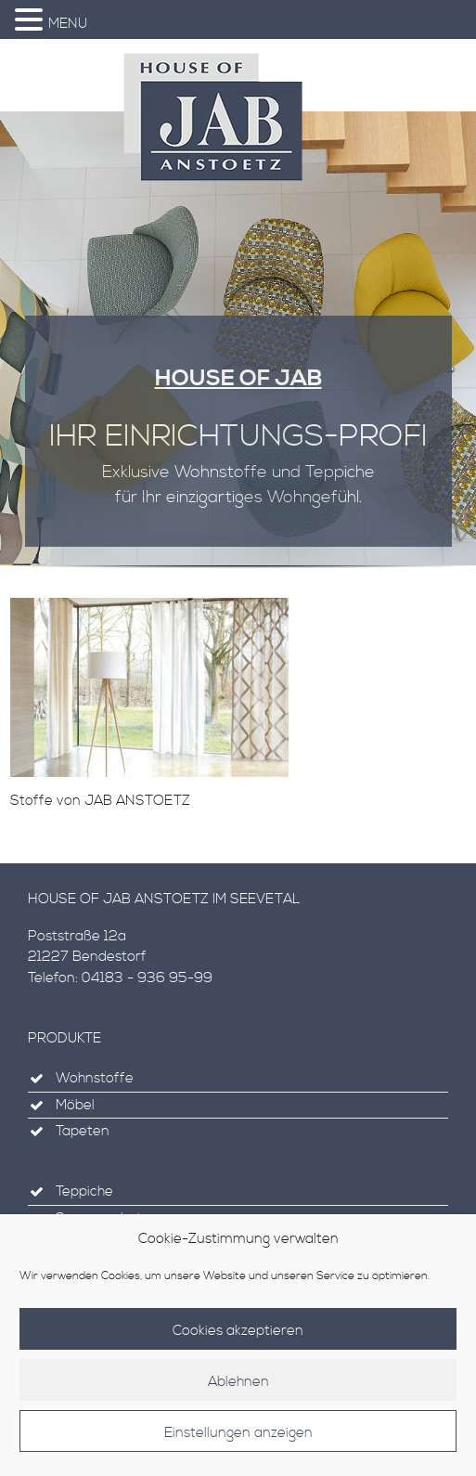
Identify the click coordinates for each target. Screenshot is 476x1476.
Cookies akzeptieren (238, 1338)
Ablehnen (238, 1389)
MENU (67, 23)
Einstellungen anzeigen (238, 1440)
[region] (238, 349)
